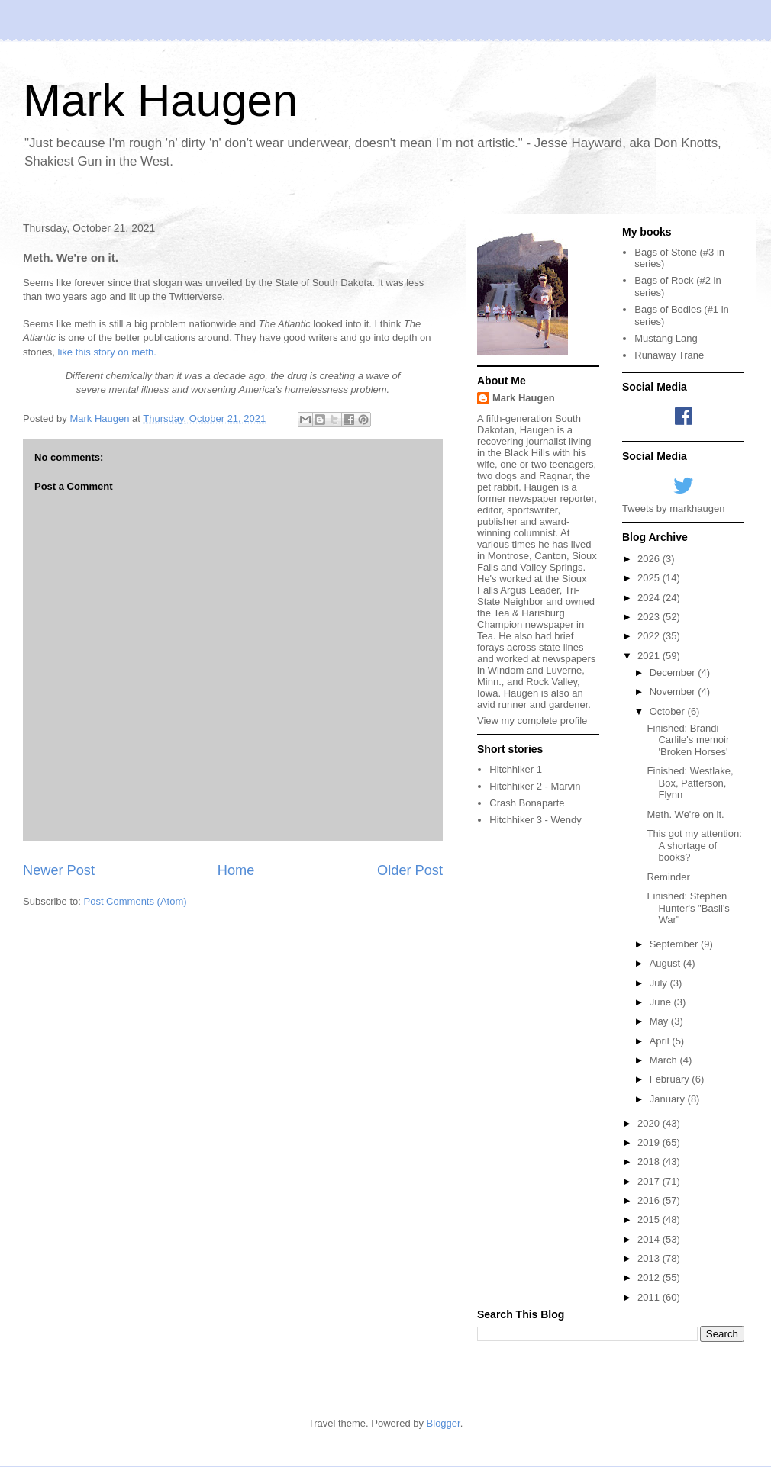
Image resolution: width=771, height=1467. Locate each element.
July (660, 983)
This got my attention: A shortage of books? (694, 845)
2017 (650, 1181)
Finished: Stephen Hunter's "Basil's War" (688, 907)
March (665, 1060)
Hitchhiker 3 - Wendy (535, 819)
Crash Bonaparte (526, 803)
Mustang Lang (665, 338)
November (674, 691)
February (671, 1079)
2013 (650, 1258)
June (662, 1002)
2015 (650, 1219)
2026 (650, 559)
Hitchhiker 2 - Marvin (534, 786)
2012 (650, 1277)
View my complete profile (532, 720)
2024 (650, 597)
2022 (650, 636)
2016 (650, 1200)
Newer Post (59, 870)
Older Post (410, 870)
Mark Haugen (160, 100)
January (669, 1099)
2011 (650, 1297)
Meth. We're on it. (685, 814)
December (674, 672)
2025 (650, 578)
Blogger (443, 1423)
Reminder (668, 877)
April (661, 1041)
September (675, 944)
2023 (650, 617)
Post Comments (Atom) (135, 901)
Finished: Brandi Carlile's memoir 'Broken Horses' (688, 740)
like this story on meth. (107, 352)
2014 (650, 1239)
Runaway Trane (669, 355)
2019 (650, 1142)
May (660, 1021)
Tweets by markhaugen (673, 508)
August (666, 963)
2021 (650, 655)
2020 (650, 1123)
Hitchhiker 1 (515, 769)
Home (236, 870)
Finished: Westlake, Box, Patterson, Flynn (690, 782)
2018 (650, 1161)
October (669, 711)
